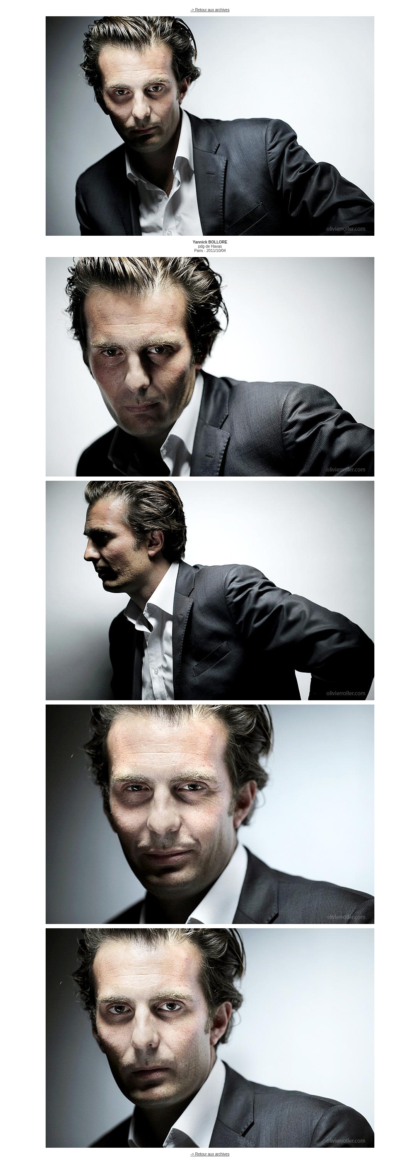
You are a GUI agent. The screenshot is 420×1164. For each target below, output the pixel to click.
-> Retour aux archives (210, 10)
